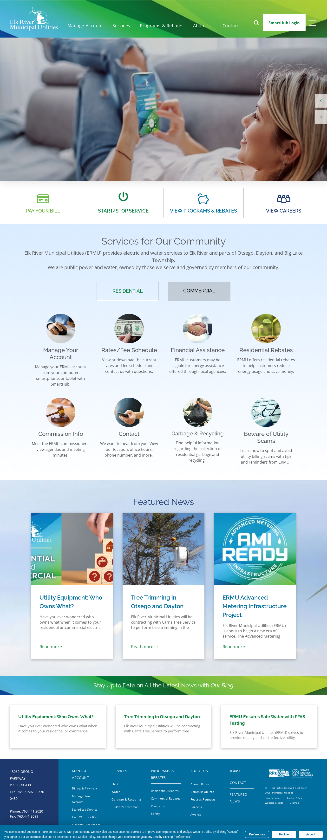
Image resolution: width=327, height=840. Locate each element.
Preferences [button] (182, 837)
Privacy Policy (273, 798)
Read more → (53, 646)
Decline (284, 834)
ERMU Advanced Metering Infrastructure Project (254, 606)
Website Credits (274, 802)
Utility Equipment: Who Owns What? (70, 602)
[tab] (128, 291)
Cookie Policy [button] (86, 837)
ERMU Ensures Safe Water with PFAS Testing (267, 720)
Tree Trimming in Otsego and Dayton (157, 602)
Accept (310, 834)
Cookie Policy (294, 798)
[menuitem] (85, 25)
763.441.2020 (32, 811)
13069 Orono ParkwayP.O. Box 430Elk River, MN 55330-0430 (27, 785)
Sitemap (294, 802)
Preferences (257, 834)
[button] (162, 25)
